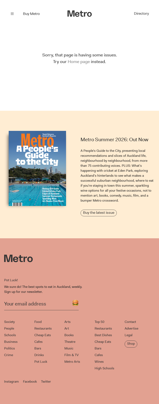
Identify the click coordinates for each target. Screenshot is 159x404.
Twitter (46, 381)
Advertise (131, 328)
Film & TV (71, 355)
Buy (31, 13)
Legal (128, 335)
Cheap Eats (42, 335)
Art (66, 328)
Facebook (30, 381)
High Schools (104, 368)
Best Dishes (103, 335)
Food (38, 322)
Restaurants (43, 328)
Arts (67, 322)
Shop (131, 343)
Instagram (11, 381)
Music (68, 348)
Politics (9, 348)
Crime (8, 355)
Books (69, 335)
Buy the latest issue (98, 212)
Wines (99, 361)
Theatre (69, 342)
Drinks (39, 355)
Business (11, 342)
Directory (141, 13)
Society (9, 322)
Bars (37, 348)
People (9, 328)
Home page (79, 61)
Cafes (38, 342)
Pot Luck (40, 361)
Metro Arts (72, 361)
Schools (10, 335)
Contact (130, 322)
